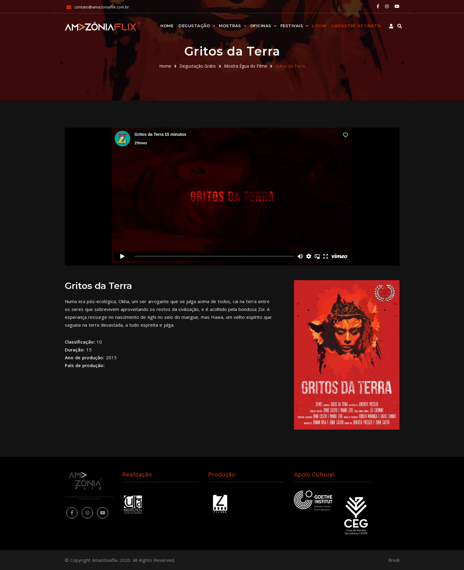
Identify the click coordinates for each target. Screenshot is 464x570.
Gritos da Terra (290, 66)
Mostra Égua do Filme (245, 66)
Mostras (224, 25)
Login (313, 25)
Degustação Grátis (197, 66)
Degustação (188, 25)
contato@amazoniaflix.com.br (101, 6)
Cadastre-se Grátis (350, 25)
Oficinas (254, 25)
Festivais (285, 25)
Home (160, 25)
